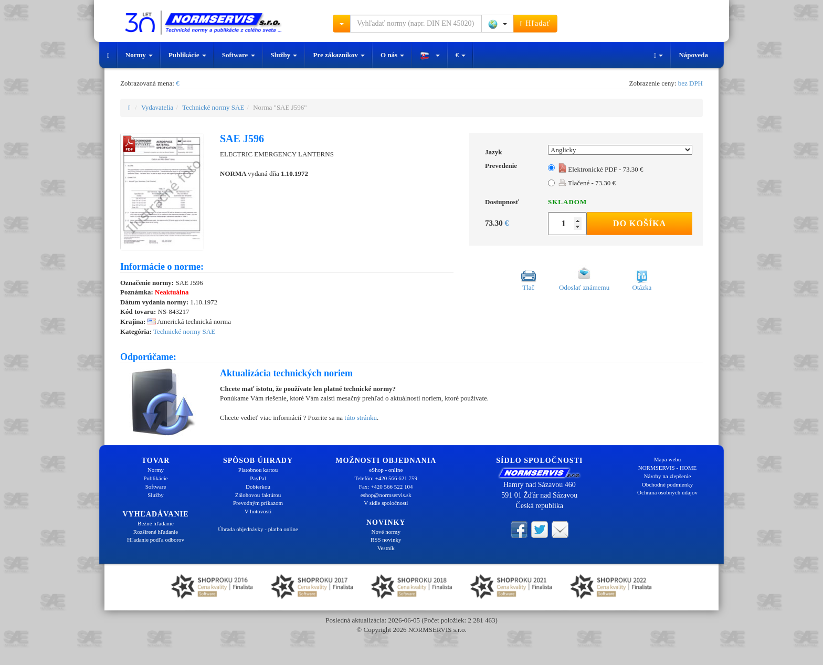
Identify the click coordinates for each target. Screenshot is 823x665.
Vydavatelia (157, 107)
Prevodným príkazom (258, 503)
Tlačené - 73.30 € (587, 183)
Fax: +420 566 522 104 (386, 486)
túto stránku (360, 417)
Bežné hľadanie (156, 523)
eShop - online (386, 470)
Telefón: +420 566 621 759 (385, 478)
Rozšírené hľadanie (155, 532)
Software (238, 55)
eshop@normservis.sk (386, 495)
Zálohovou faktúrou (258, 495)
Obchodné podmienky (667, 484)
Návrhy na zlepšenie (667, 476)
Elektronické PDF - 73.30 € (600, 169)
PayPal (258, 478)
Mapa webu (667, 459)
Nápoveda (693, 55)
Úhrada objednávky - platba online (258, 529)
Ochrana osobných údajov (667, 492)
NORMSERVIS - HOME (667, 468)
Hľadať (535, 23)
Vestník (386, 548)
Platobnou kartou (258, 470)
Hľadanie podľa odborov (155, 539)
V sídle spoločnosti (386, 503)
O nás (392, 55)
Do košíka (639, 223)
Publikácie (187, 55)
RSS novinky (386, 539)
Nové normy (386, 532)
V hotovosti (258, 511)
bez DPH (690, 83)
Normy (139, 55)
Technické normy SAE (213, 107)
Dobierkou (258, 486)
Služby (284, 55)
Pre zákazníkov (339, 55)
